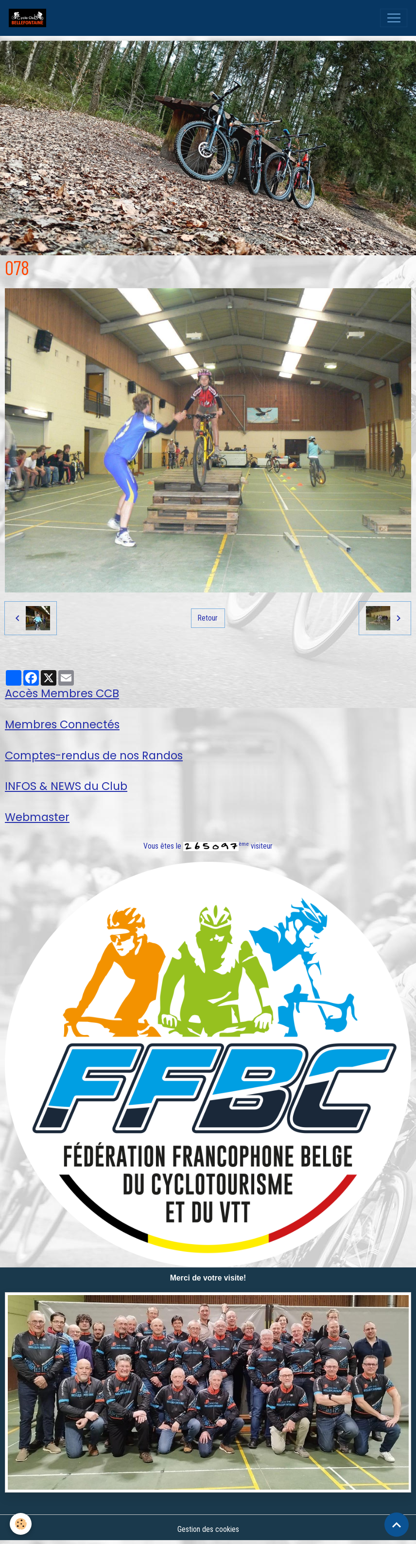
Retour (208, 618)
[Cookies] (21, 1524)
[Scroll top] (396, 1524)
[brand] (30, 18)
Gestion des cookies (208, 1529)
